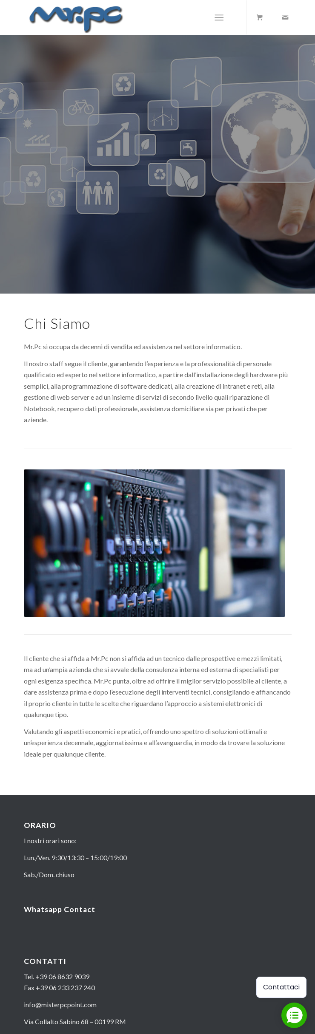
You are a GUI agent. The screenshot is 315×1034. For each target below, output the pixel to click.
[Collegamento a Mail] (285, 17)
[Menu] (219, 17)
